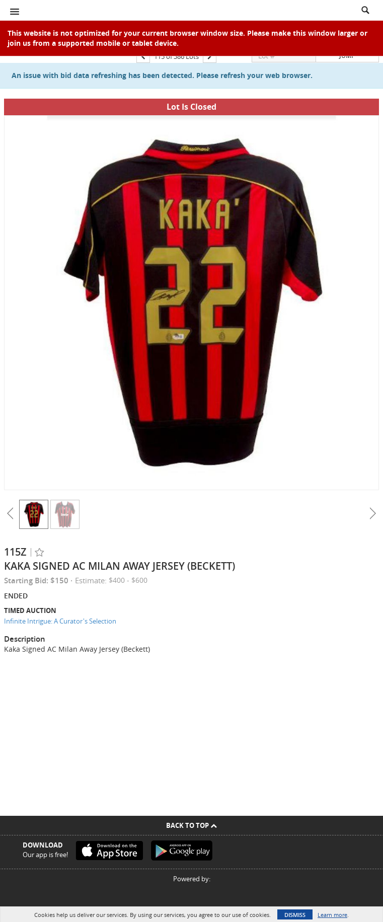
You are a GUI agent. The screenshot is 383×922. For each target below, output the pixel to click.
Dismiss (294, 914)
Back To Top (191, 825)
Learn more (332, 914)
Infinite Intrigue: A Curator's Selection (60, 621)
